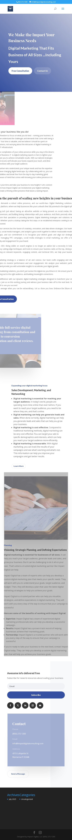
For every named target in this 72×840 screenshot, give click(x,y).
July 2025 (12, 799)
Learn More (19, 466)
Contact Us (42, 71)
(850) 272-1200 (19, 733)
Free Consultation (20, 71)
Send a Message (18, 774)
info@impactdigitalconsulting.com (28, 743)
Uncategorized (27, 799)
